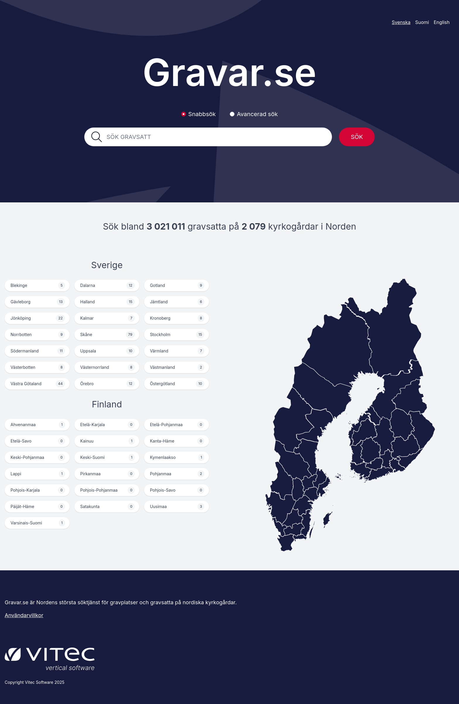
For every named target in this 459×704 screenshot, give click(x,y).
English (442, 22)
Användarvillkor (24, 615)
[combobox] (216, 137)
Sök (357, 136)
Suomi (422, 22)
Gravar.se (229, 72)
